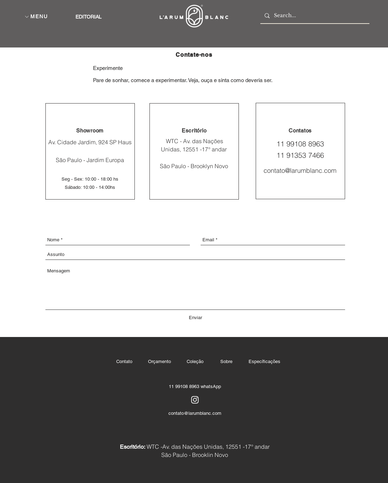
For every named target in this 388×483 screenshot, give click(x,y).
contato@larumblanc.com (300, 170)
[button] (27, 17)
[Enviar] (195, 318)
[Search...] (314, 15)
